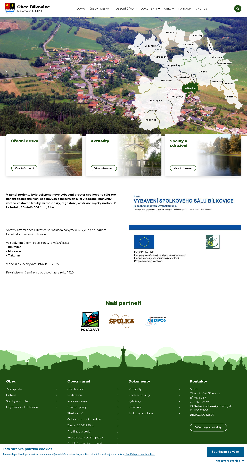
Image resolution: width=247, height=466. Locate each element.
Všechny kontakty (208, 427)
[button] (6, 71)
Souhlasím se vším (225, 451)
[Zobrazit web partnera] (90, 321)
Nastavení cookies (228, 460)
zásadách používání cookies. (140, 454)
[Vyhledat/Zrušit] (237, 8)
